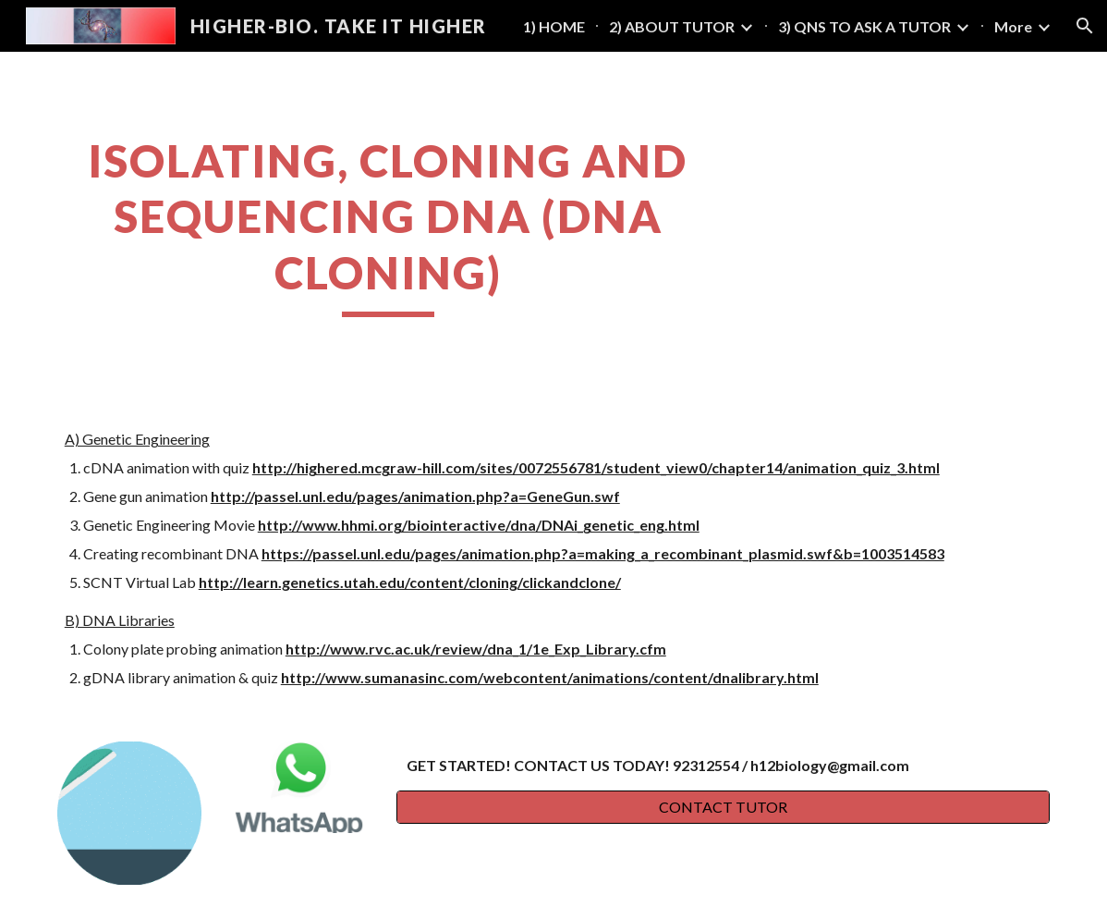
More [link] (1013, 26)
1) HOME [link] (554, 26)
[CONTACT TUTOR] (723, 807)
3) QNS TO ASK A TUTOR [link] (864, 26)
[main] (388, 225)
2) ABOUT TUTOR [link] (672, 26)
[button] (1085, 26)
